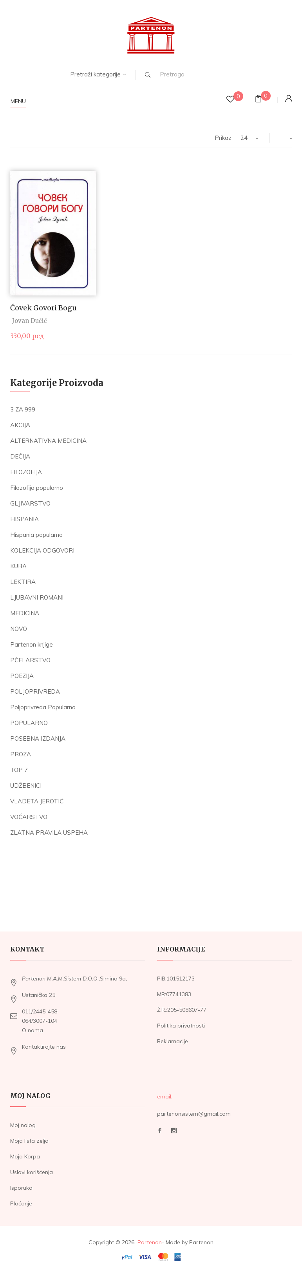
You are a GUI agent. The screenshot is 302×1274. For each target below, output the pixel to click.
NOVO (18, 628)
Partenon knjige (31, 644)
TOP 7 (19, 770)
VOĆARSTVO (28, 817)
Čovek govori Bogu (43, 307)
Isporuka (21, 1187)
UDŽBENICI (26, 785)
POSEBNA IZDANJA (37, 738)
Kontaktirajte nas (44, 1046)
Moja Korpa (25, 1156)
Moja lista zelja (29, 1140)
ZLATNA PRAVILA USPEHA (49, 832)
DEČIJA (20, 456)
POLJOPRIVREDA (35, 691)
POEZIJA (22, 676)
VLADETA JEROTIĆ (36, 801)
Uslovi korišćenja (31, 1172)
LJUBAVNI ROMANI (36, 597)
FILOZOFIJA (26, 472)
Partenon (149, 1242)
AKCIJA (20, 425)
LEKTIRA (23, 581)
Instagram (174, 1130)
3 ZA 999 (22, 409)
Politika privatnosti (181, 1025)
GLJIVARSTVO (30, 503)
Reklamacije (172, 1041)
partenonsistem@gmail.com (194, 1113)
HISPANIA (24, 519)
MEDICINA (24, 613)
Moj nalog (23, 1125)
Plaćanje (21, 1203)
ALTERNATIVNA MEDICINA (48, 440)
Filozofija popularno (36, 487)
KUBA (18, 566)
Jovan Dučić (29, 320)
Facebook (160, 1130)
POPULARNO (29, 723)
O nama (32, 1030)
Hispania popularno (36, 534)
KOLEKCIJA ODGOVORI (42, 550)
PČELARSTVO (30, 660)
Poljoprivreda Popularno (43, 707)
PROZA (20, 754)
